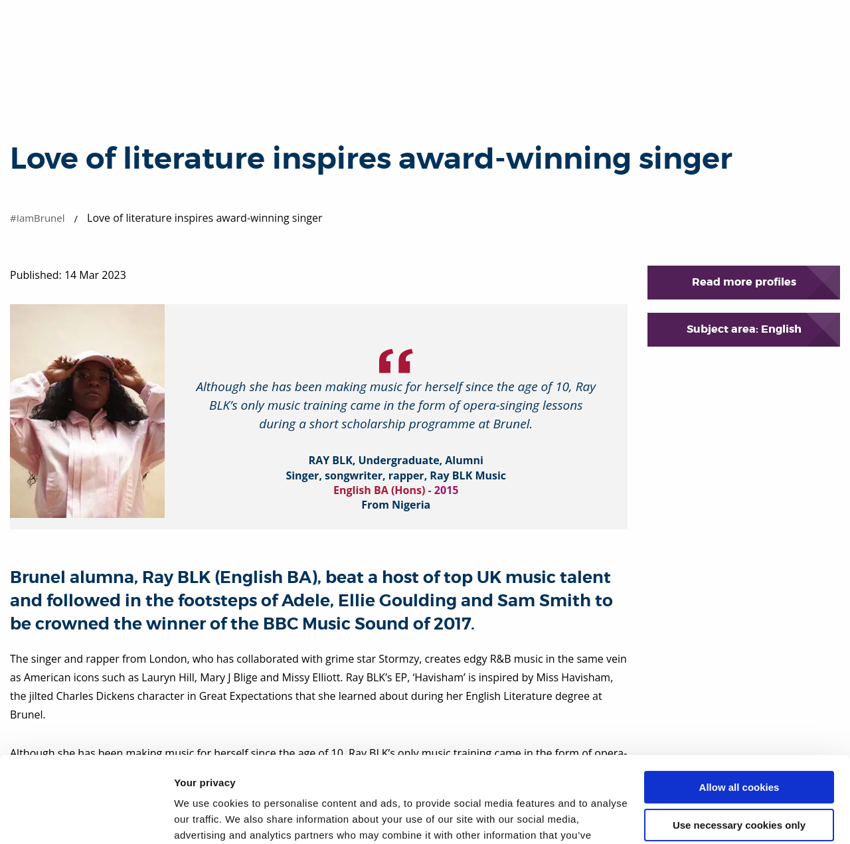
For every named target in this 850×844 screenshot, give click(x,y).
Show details (205, 817)
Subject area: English (744, 329)
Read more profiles (744, 282)
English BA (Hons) (379, 490)
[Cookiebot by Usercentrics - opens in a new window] (86, 818)
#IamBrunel (37, 217)
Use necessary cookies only (739, 738)
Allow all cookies (739, 701)
